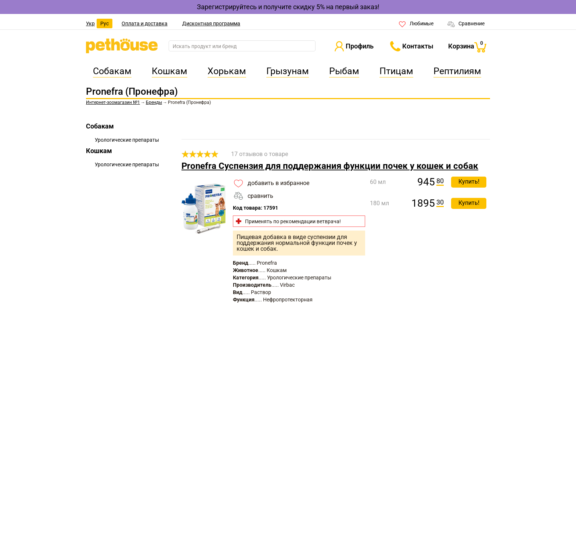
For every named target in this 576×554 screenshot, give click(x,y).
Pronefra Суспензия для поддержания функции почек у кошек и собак (329, 166)
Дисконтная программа (211, 23)
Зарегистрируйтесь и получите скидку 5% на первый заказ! (288, 7)
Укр (90, 23)
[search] (242, 46)
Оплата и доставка (145, 23)
